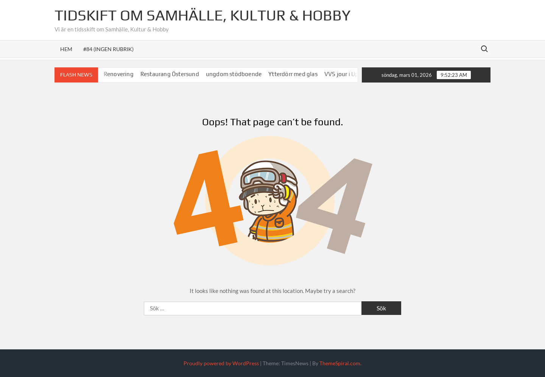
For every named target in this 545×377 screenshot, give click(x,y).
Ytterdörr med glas (296, 74)
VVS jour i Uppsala (352, 74)
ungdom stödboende (237, 74)
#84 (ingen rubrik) (108, 49)
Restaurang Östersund (173, 74)
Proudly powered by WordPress (221, 363)
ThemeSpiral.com (339, 363)
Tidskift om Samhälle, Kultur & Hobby (202, 15)
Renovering (122, 74)
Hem (66, 49)
